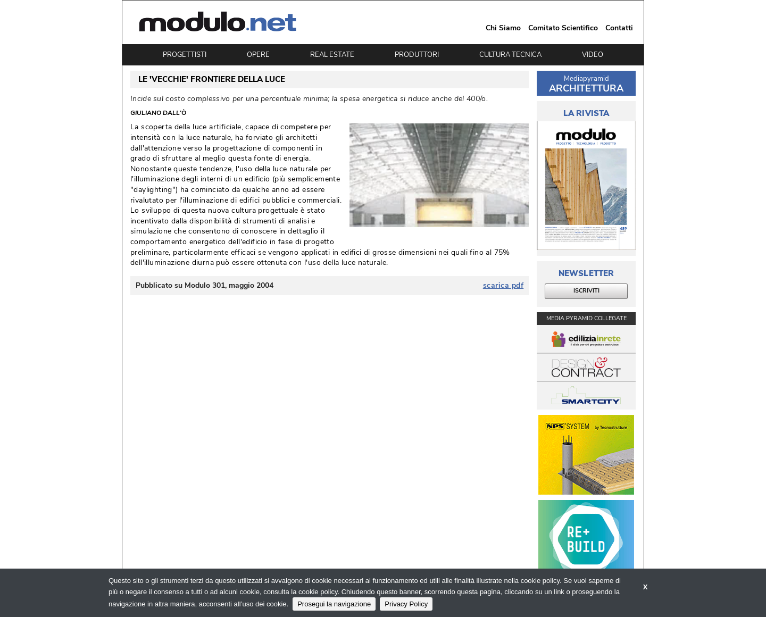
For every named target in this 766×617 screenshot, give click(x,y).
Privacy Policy (406, 604)
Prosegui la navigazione (334, 604)
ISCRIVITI (586, 291)
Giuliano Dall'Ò (158, 113)
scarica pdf (503, 285)
